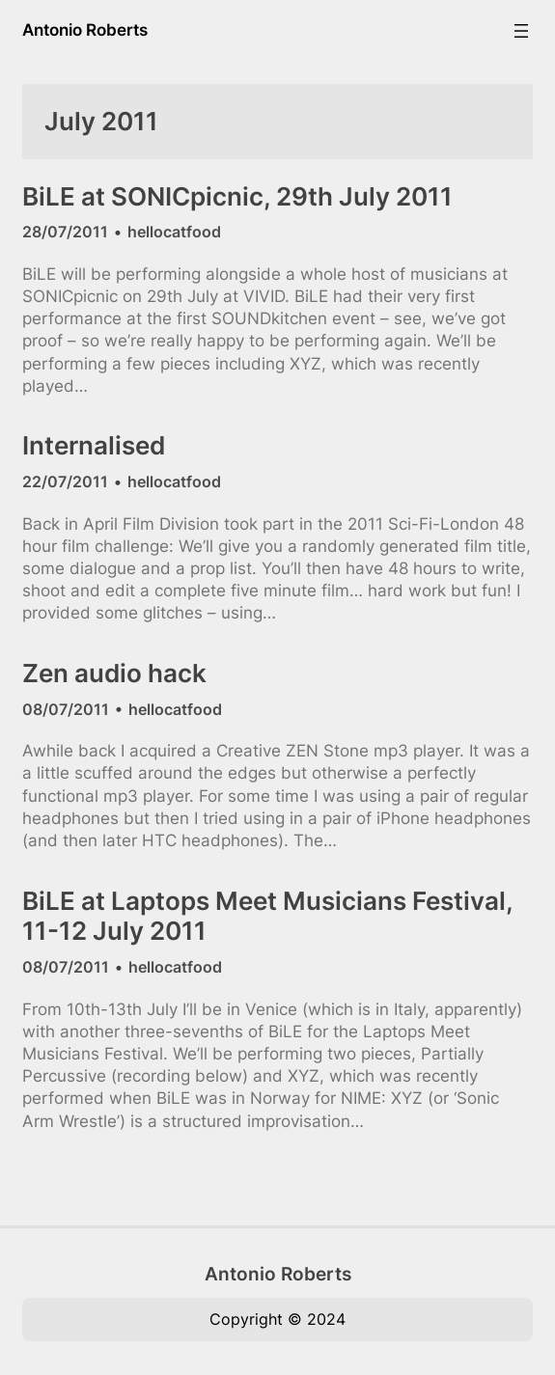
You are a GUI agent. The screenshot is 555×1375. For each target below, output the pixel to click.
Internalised (93, 445)
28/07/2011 (65, 231)
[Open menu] (521, 30)
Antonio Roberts (85, 30)
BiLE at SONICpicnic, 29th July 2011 (237, 196)
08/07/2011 (65, 709)
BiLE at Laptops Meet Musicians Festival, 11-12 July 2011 (267, 916)
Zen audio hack (114, 673)
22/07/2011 (65, 481)
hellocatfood (174, 231)
